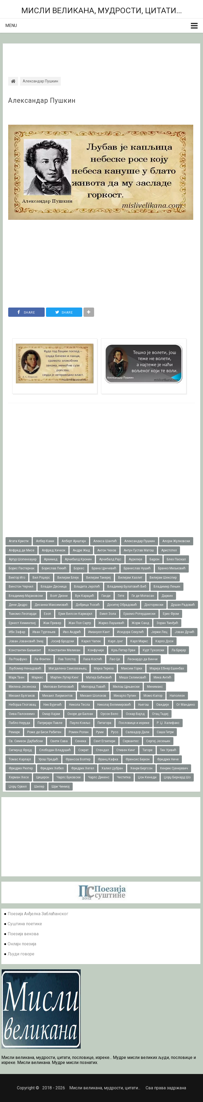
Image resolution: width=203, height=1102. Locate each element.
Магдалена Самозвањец (67, 668)
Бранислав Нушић (137, 568)
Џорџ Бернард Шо (177, 777)
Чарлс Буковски (69, 777)
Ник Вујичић (52, 704)
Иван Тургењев (44, 632)
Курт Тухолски (153, 650)
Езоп (47, 614)
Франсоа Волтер (78, 759)
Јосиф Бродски (62, 641)
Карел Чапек (91, 641)
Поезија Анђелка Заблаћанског (38, 913)
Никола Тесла (79, 704)
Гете (121, 596)
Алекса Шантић (105, 541)
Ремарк (14, 732)
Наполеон (177, 696)
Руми (100, 732)
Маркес (37, 677)
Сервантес (131, 741)
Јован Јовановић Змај (26, 641)
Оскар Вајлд (135, 714)
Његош (143, 704)
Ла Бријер (179, 650)
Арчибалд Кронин (78, 559)
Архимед (50, 559)
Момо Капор (153, 696)
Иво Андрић (72, 632)
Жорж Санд (140, 623)
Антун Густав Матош (139, 550)
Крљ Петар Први (123, 650)
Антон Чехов (106, 550)
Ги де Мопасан (143, 596)
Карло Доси (164, 641)
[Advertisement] (101, 55)
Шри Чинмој (61, 786)
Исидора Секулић (130, 632)
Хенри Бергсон (141, 768)
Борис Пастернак (21, 568)
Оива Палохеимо (22, 714)
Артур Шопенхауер (22, 559)
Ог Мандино (185, 704)
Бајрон (154, 559)
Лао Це (114, 659)
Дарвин (167, 596)
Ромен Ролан (79, 732)
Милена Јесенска (22, 687)
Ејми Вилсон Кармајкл (75, 614)
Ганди (106, 596)
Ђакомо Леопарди (22, 614)
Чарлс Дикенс (98, 777)
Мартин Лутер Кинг (64, 677)
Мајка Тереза (104, 668)
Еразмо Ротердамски (139, 614)
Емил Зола (108, 614)
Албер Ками (45, 541)
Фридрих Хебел (52, 768)
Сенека (80, 741)
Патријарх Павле (50, 723)
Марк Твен (16, 677)
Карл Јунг (115, 641)
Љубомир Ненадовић (25, 668)
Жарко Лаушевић (111, 623)
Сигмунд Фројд (20, 750)
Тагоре (147, 750)
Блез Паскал (176, 559)
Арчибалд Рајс (110, 559)
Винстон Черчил (21, 586)
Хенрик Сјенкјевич (174, 768)
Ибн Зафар (17, 632)
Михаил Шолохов (93, 696)
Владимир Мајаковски (26, 596)
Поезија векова (23, 933)
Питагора (104, 723)
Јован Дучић (184, 632)
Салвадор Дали (137, 732)
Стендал (102, 750)
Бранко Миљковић (172, 568)
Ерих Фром (171, 614)
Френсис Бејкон (138, 759)
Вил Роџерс (41, 577)
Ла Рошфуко (18, 659)
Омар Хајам (51, 714)
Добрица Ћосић (88, 605)
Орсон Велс (109, 714)
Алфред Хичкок (53, 550)
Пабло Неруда (19, 723)
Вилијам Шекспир (163, 577)
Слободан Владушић (55, 750)
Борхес (79, 568)
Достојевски (153, 605)
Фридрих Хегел (82, 768)
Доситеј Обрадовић (122, 605)
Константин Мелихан (64, 650)
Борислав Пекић (54, 568)
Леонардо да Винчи (142, 659)
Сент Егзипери (104, 741)
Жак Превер (52, 623)
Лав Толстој (67, 659)
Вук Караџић (84, 596)
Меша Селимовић (132, 677)
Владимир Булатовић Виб (126, 586)
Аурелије (135, 559)
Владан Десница (54, 586)
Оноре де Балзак (80, 714)
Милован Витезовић (58, 687)
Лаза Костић (92, 659)
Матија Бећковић (99, 677)
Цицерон (42, 777)
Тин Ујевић (168, 750)
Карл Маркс (139, 641)
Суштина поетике (25, 923)
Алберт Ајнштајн (74, 541)
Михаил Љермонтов (57, 696)
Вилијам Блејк (68, 577)
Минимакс (155, 687)
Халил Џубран (112, 768)
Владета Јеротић (87, 586)
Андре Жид (81, 550)
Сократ (83, 750)
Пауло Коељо (80, 723)
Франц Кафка (108, 759)
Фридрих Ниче (168, 759)
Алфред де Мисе (21, 550)
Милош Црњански (126, 687)
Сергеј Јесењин (158, 741)
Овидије (162, 704)
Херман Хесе (19, 777)
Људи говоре (21, 953)
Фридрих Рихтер (21, 768)
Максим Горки (131, 668)
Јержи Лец (159, 632)
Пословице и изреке (134, 723)
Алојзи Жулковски (176, 541)
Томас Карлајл (20, 759)
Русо (114, 732)
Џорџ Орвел (18, 786)
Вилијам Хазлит (130, 577)
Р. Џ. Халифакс (168, 723)
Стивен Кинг (125, 750)
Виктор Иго (17, 577)
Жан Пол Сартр (79, 623)
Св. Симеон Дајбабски (26, 741)
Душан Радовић (183, 605)
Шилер (39, 786)
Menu (11, 25)
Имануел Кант (99, 632)
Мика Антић (162, 677)
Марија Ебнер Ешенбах (167, 668)
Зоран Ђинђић (167, 623)
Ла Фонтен (42, 659)
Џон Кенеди (147, 777)
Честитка (124, 777)
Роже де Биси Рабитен (44, 732)
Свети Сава (59, 741)
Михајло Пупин (125, 696)
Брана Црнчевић (104, 568)
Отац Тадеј (160, 714)
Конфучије (96, 650)
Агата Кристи (19, 541)
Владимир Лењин (167, 586)
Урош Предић (48, 759)
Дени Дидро (18, 605)
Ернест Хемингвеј (22, 623)
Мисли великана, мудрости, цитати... (101, 10)
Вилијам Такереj (98, 577)
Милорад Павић (93, 687)
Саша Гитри (165, 732)
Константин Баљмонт (25, 650)
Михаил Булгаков (22, 696)
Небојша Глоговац (22, 704)
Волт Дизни (59, 596)
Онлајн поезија (22, 943)
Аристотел (169, 550)
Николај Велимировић (114, 704)
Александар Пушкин (42, 101)
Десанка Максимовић (51, 605)
